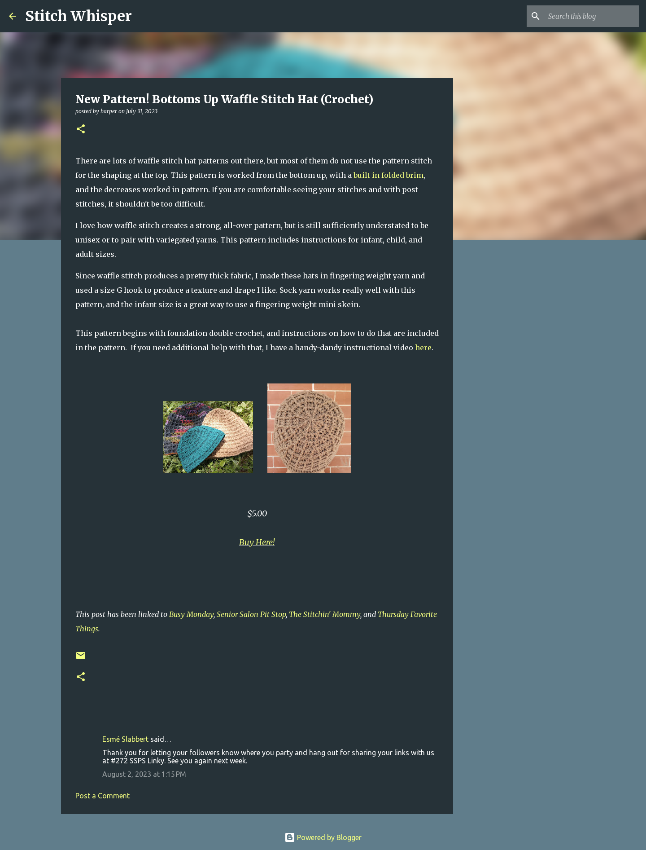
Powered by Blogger (323, 837)
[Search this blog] (592, 16)
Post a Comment (102, 796)
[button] (80, 129)
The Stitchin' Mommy (324, 614)
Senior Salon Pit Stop (251, 614)
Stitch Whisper (78, 16)
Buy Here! (257, 542)
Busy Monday (191, 614)
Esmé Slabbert (125, 739)
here (423, 347)
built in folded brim (388, 175)
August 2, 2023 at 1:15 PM (144, 774)
